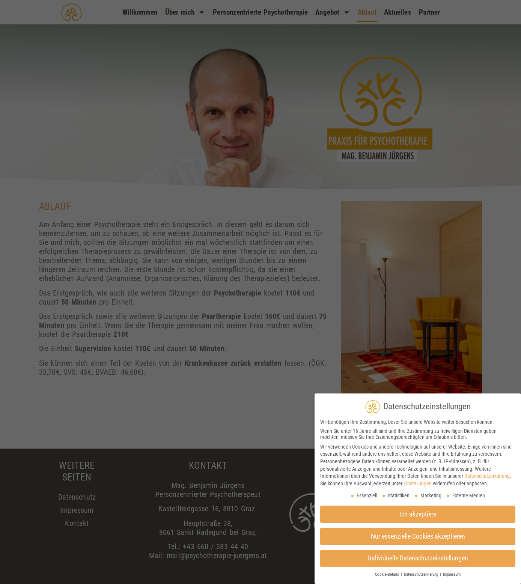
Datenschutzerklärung (487, 476)
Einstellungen (418, 483)
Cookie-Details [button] (387, 574)
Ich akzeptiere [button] (417, 514)
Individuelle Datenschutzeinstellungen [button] (418, 558)
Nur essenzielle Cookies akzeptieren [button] (418, 536)
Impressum (452, 574)
